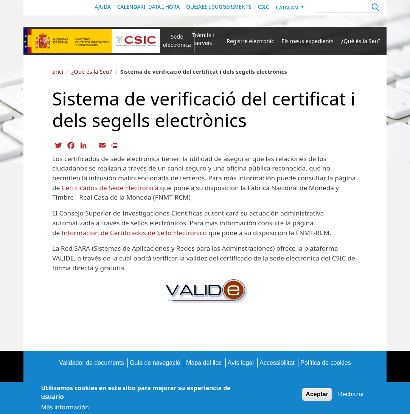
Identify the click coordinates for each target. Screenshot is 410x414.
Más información (65, 407)
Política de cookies (325, 363)
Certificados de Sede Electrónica (110, 187)
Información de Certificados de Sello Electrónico (134, 232)
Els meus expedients (307, 41)
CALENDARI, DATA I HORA (148, 6)
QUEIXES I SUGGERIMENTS (218, 6)
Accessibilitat (276, 363)
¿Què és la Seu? (360, 41)
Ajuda (103, 6)
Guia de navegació (155, 363)
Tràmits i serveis (203, 39)
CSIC (263, 6)
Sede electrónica (177, 40)
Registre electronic (250, 41)
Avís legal (241, 363)
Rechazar (351, 394)
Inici (57, 71)
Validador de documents (91, 363)
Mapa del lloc (204, 363)
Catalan (287, 7)
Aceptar (317, 394)
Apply (374, 8)
